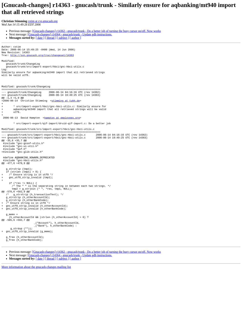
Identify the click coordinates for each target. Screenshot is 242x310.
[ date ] (40, 37)
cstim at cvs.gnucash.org (43, 21)
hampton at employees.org (62, 132)
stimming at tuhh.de (66, 112)
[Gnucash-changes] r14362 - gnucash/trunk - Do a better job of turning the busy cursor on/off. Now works (96, 31)
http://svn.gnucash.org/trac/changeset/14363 (42, 57)
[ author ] (75, 37)
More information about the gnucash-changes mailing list (36, 306)
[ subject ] (63, 37)
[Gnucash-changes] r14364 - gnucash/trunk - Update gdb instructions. (70, 34)
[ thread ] (50, 37)
